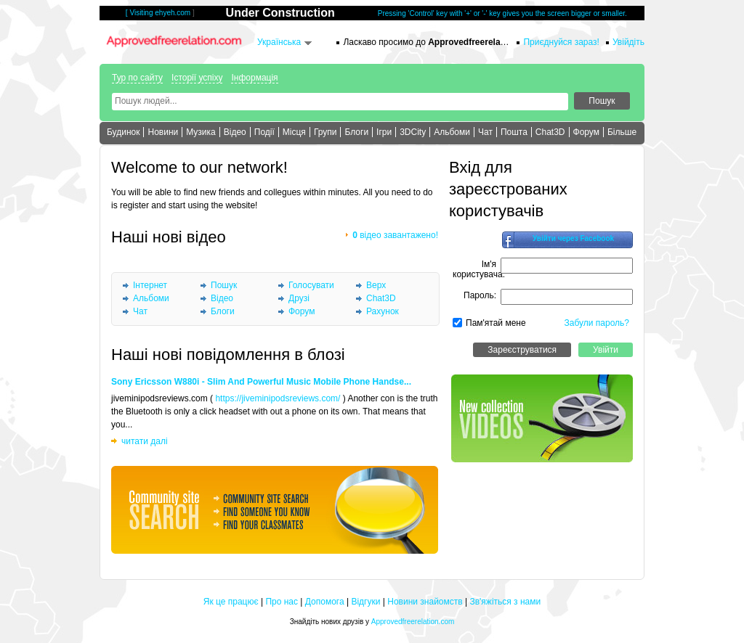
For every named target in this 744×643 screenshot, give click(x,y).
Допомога (324, 602)
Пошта (514, 132)
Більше (621, 132)
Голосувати (311, 285)
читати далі (144, 441)
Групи (325, 132)
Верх (376, 285)
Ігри (384, 132)
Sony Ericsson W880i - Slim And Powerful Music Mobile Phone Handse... (261, 382)
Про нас (281, 602)
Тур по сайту (137, 78)
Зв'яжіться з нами (505, 602)
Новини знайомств (424, 602)
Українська (279, 42)
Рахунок (382, 311)
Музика (201, 132)
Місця (294, 132)
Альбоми (452, 132)
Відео (235, 132)
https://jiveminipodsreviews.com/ (277, 398)
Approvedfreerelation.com (413, 622)
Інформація (254, 78)
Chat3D (550, 132)
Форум (586, 132)
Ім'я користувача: (479, 269)
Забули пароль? (597, 323)
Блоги (356, 132)
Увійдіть (628, 42)
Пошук (224, 285)
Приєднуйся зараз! (561, 42)
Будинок (123, 132)
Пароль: (480, 295)
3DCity (413, 132)
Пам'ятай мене (496, 323)
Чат (485, 132)
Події (264, 132)
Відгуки (365, 602)
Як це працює (231, 602)
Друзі (299, 298)
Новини (162, 132)
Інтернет (150, 285)
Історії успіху (196, 78)
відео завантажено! (395, 235)
